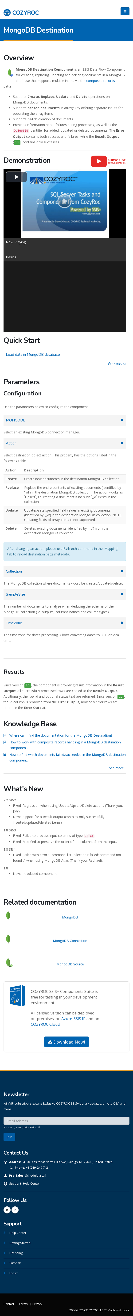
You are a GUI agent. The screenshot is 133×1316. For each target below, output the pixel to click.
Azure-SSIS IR (73, 1018)
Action (11, 443)
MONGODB (16, 420)
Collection (14, 571)
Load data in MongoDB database (33, 354)
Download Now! (66, 1042)
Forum (13, 1273)
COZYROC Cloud (45, 1024)
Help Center (31, 1184)
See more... (117, 768)
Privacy (37, 1304)
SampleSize (15, 594)
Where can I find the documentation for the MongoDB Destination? (60, 735)
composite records (100, 80)
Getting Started (20, 1243)
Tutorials (15, 1263)
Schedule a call (35, 1176)
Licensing (16, 1253)
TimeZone (14, 623)
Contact (9, 1304)
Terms (23, 1304)
